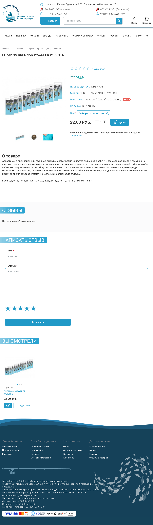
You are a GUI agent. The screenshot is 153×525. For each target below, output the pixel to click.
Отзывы (127, 36)
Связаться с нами (40, 446)
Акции (8, 36)
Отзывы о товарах (98, 457)
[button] (17, 384)
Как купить (62, 36)
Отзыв (12, 266)
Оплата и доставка (82, 36)
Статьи (101, 36)
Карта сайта (37, 450)
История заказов (10, 450)
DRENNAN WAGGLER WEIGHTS (14, 392)
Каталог (35, 454)
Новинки (21, 36)
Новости (113, 36)
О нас (138, 36)
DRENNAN (97, 86)
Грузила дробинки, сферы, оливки (45, 49)
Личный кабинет (10, 446)
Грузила (19, 49)
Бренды (47, 36)
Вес (72, 113)
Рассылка (7, 454)
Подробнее (76, 135)
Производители (97, 446)
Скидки (34, 36)
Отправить (31, 322)
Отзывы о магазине (41, 457)
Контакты (68, 454)
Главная (5, 49)
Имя (10, 250)
